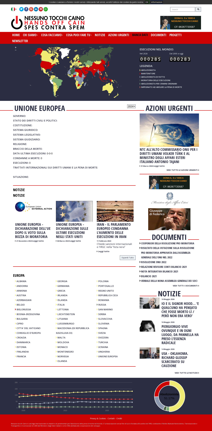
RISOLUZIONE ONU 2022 (153, 262)
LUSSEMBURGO (65, 323)
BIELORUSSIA (24, 309)
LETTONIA (63, 309)
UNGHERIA (104, 351)
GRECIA (61, 290)
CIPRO (20, 323)
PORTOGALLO (106, 286)
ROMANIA (103, 300)
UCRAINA (103, 347)
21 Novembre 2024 (24, 241)
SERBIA (102, 314)
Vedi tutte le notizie (187, 372)
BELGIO (21, 304)
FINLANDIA (23, 351)
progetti (176, 35)
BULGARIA (22, 318)
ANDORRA (22, 286)
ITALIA (61, 304)
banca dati (140, 35)
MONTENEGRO (65, 351)
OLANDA (62, 361)
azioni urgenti (118, 35)
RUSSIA (102, 304)
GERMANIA (63, 286)
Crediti (119, 418)
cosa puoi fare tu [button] (79, 35)
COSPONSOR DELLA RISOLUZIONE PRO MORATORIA (167, 243)
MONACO (62, 347)
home (16, 35)
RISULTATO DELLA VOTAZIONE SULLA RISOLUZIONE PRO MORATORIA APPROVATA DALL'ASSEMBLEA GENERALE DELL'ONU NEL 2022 (167, 252)
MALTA (61, 337)
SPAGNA (102, 328)
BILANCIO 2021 (149, 276)
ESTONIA (21, 347)
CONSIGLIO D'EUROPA (29, 332)
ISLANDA (62, 300)
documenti (158, 35)
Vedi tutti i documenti (186, 285)
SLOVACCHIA (105, 318)
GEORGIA (62, 281)
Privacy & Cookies (98, 418)
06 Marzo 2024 (63, 241)
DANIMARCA (23, 342)
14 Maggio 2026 (168, 349)
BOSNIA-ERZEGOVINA (28, 314)
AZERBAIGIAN (24, 300)
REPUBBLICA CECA (108, 295)
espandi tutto (128, 257)
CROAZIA (21, 337)
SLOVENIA (103, 323)
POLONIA (103, 281)
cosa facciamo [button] (52, 35)
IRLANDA (62, 295)
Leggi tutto (38, 241)
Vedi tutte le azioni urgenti (183, 170)
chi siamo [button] (30, 35)
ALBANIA (21, 281)
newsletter (20, 41)
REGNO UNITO (106, 290)
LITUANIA (62, 318)
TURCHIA (103, 342)
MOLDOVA (63, 342)
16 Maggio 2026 (168, 299)
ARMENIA (22, 290)
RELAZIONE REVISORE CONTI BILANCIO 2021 (164, 267)
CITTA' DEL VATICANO (28, 328)
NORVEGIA (63, 356)
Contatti (111, 418)
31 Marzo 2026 (147, 166)
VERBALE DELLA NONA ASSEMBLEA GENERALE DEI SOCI (169, 281)
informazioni (156, 2)
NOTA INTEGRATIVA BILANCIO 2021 (159, 271)
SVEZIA (102, 332)
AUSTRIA (21, 295)
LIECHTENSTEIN (66, 314)
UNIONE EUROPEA (108, 356)
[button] (15, 9)
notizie (100, 35)
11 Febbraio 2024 (104, 241)
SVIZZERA (103, 337)
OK (146, 2)
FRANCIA (21, 356)
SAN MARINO (105, 309)
